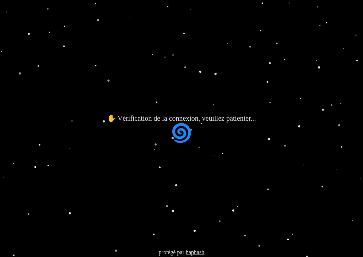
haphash (195, 252)
